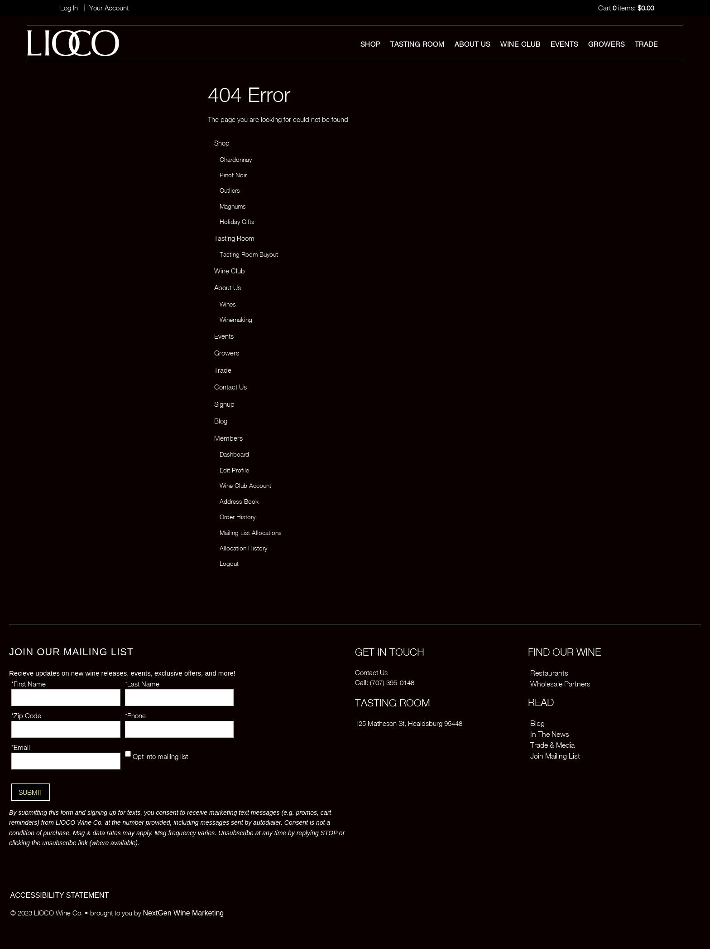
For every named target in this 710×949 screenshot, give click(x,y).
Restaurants (549, 673)
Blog (220, 421)
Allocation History (243, 548)
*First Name (28, 684)
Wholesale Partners (560, 684)
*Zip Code (26, 715)
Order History (237, 517)
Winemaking (236, 319)
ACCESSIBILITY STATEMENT (59, 895)
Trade (646, 44)
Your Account (109, 8)
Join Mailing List (555, 756)
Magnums (233, 206)
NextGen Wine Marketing (183, 913)
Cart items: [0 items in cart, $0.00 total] (626, 8)
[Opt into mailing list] (128, 754)
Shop (370, 44)
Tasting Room (417, 44)
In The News (549, 734)
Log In (69, 8)
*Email (20, 747)
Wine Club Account (245, 485)
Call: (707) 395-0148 (384, 682)
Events (564, 44)
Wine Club (520, 44)
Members (228, 438)
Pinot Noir (233, 175)
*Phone (135, 715)
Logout (229, 563)
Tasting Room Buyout (249, 254)
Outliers (230, 190)
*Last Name (142, 684)
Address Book (239, 501)
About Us (472, 44)
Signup (224, 404)
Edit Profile (234, 470)
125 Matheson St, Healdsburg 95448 (408, 723)
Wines (228, 304)
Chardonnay (236, 159)
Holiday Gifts (237, 221)
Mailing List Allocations (251, 532)
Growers (606, 44)
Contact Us (230, 387)
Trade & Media (552, 745)
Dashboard (234, 454)
